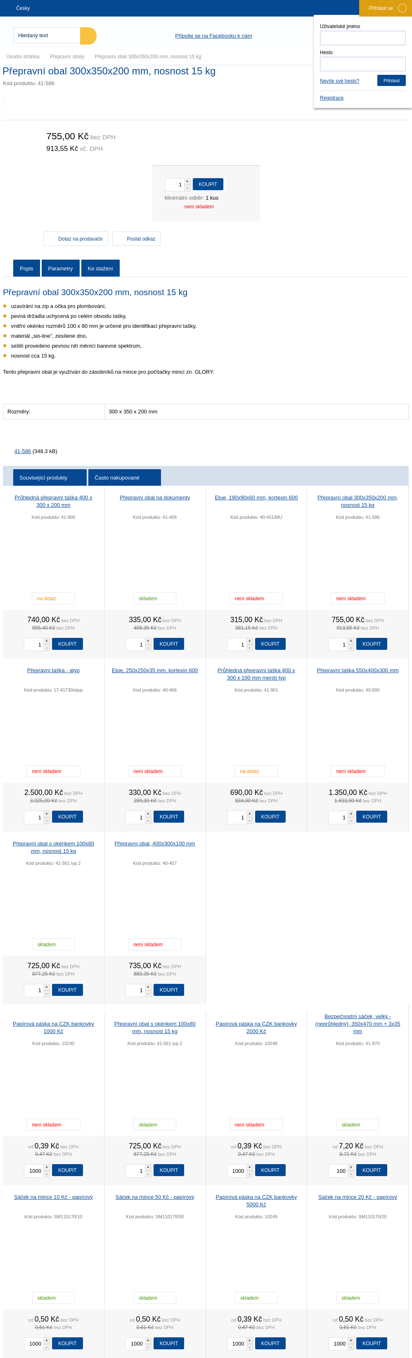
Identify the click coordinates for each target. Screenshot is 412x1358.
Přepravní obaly (67, 57)
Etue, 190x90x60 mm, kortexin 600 (256, 497)
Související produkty (50, 478)
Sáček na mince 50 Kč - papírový (155, 1197)
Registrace (331, 98)
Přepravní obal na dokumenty (155, 497)
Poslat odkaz (141, 239)
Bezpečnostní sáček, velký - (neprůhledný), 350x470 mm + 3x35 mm (357, 1023)
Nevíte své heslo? (339, 81)
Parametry (60, 268)
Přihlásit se (388, 8)
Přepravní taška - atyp (53, 670)
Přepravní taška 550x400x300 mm (358, 670)
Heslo (326, 52)
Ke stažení (100, 268)
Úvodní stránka (23, 57)
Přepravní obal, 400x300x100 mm (155, 843)
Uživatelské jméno (340, 26)
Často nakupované (125, 477)
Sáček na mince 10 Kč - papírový (53, 1197)
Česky (23, 8)
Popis (26, 268)
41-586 (22, 451)
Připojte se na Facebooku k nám (213, 36)
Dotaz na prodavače (80, 239)
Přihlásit (392, 80)
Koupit (208, 184)
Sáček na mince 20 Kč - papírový (357, 1197)
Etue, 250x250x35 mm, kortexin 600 (155, 670)
